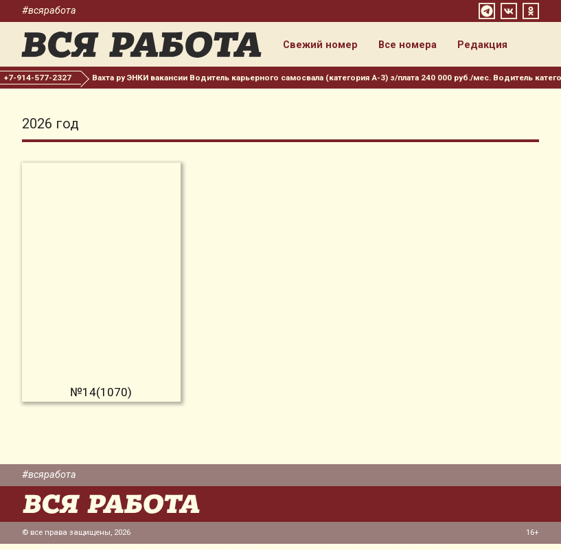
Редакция (489, 46)
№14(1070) (101, 398)
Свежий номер (327, 46)
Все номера (414, 46)
